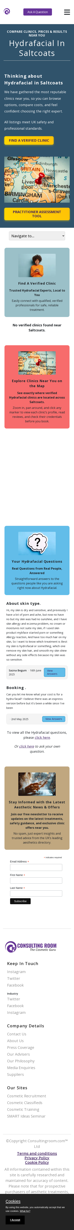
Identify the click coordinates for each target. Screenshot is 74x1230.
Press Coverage (20, 1047)
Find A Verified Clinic (29, 140)
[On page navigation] (37, 235)
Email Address (19, 861)
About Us (15, 1041)
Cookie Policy (37, 1162)
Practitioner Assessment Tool (37, 214)
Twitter (13, 978)
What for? (25, 1211)
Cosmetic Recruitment (26, 1096)
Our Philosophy (21, 1061)
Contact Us (16, 1034)
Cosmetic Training (23, 1109)
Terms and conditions (37, 1153)
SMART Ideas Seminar (26, 1116)
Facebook (15, 985)
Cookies (13, 1201)
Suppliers (15, 1074)
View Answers (52, 672)
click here (42, 737)
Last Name (17, 888)
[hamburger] (67, 12)
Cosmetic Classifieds (24, 1103)
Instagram (16, 972)
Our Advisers (18, 1054)
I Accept (15, 1219)
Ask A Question (37, 12)
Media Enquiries (21, 1068)
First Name (17, 875)
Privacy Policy (36, 1157)
